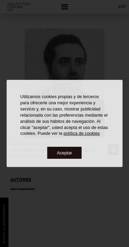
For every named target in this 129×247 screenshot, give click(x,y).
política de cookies (82, 133)
